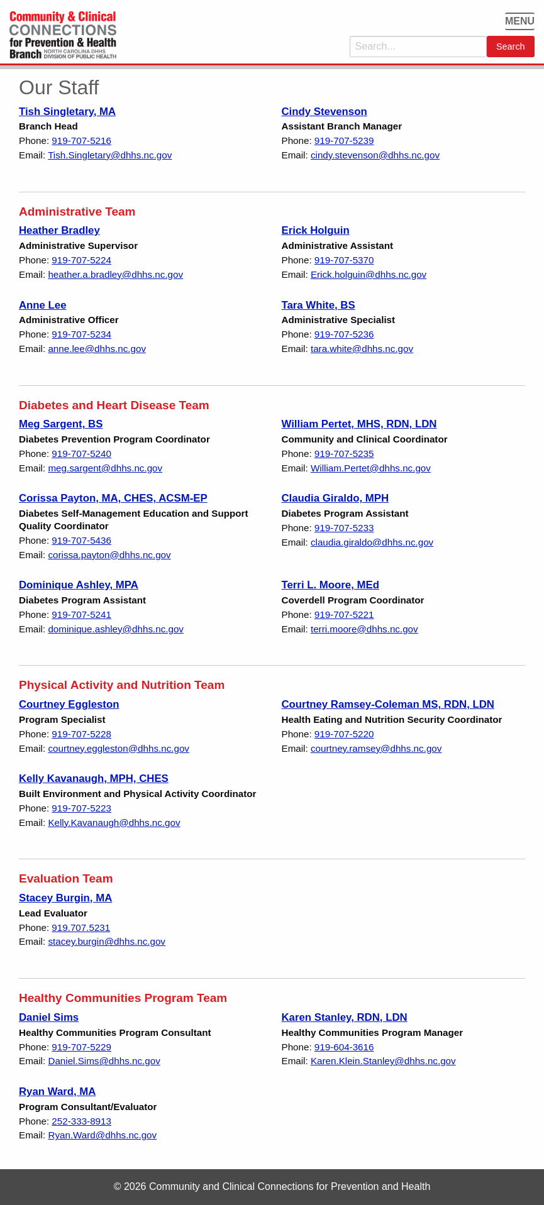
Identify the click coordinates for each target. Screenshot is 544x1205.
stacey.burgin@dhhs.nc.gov (106, 941)
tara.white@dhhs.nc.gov (362, 348)
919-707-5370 (344, 260)
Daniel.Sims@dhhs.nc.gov (104, 1060)
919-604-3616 (344, 1047)
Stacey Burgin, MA (65, 898)
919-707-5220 (344, 734)
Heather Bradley (59, 230)
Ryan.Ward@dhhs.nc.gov (102, 1135)
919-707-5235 (344, 453)
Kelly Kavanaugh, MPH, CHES (94, 778)
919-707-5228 (81, 734)
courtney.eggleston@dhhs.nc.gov (118, 748)
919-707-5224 (81, 260)
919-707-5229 (81, 1047)
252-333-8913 (81, 1121)
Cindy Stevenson (324, 112)
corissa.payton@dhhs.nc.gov (109, 554)
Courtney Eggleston (69, 704)
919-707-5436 (81, 540)
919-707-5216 (81, 140)
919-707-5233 (344, 527)
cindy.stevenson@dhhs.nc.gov (375, 155)
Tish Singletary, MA (67, 112)
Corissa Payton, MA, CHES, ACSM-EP (113, 498)
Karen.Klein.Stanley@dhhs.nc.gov (383, 1060)
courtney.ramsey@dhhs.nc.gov (376, 748)
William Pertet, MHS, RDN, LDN (359, 424)
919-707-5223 (81, 808)
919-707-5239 (344, 140)
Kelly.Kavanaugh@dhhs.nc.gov (114, 822)
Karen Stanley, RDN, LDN (345, 1017)
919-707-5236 (344, 334)
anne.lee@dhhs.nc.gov (97, 348)
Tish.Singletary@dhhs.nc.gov (110, 155)
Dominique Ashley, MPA (78, 585)
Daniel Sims (49, 1017)
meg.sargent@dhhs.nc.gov (105, 468)
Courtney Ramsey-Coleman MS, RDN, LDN (388, 704)
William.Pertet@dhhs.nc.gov (371, 468)
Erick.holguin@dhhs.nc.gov (368, 274)
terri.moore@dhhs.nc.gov (364, 629)
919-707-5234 (81, 334)
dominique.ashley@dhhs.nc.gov (116, 629)
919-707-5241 (81, 614)
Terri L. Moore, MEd (330, 585)
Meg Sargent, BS (61, 424)
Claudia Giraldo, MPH (335, 498)
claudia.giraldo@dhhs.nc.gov (372, 542)
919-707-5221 (344, 614)
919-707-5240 (81, 453)
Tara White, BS (318, 305)
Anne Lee (43, 305)
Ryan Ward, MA (57, 1092)
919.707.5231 (81, 927)
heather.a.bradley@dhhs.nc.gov (115, 274)
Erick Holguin (316, 230)
